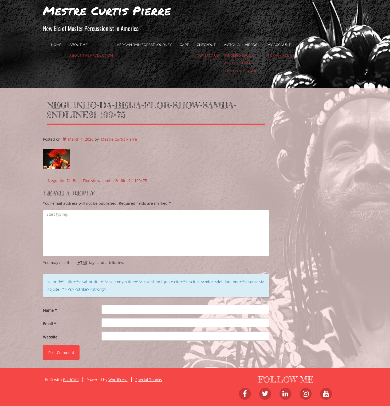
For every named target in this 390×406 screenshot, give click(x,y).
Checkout (206, 45)
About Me (78, 45)
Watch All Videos (240, 45)
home (56, 45)
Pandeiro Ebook (239, 55)
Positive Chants (239, 63)
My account (279, 45)
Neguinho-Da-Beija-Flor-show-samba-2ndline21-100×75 (141, 110)
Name (50, 310)
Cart (184, 45)
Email (49, 323)
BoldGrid (71, 379)
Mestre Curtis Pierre (107, 10)
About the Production (91, 55)
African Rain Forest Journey (144, 45)
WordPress (118, 379)
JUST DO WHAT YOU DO (243, 71)
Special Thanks (148, 379)
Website (50, 337)
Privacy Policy (281, 55)
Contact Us (208, 55)
